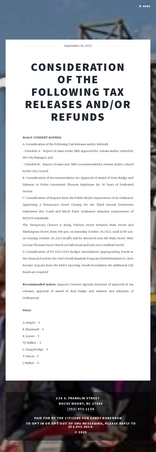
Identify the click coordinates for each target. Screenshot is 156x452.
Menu (146, 6)
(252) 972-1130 (80, 409)
